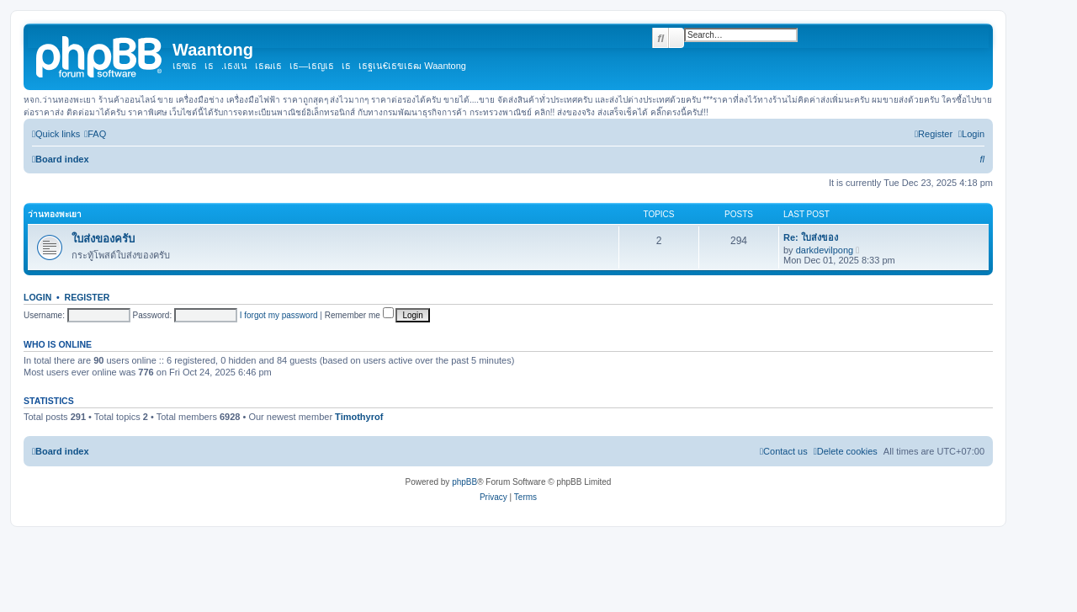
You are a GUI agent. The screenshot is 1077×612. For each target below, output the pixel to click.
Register (87, 297)
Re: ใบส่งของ (810, 237)
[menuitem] (95, 134)
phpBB (464, 482)
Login (37, 297)
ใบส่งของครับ (103, 238)
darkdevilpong (825, 250)
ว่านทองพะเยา (55, 214)
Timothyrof (359, 417)
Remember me (359, 315)
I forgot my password (279, 315)
